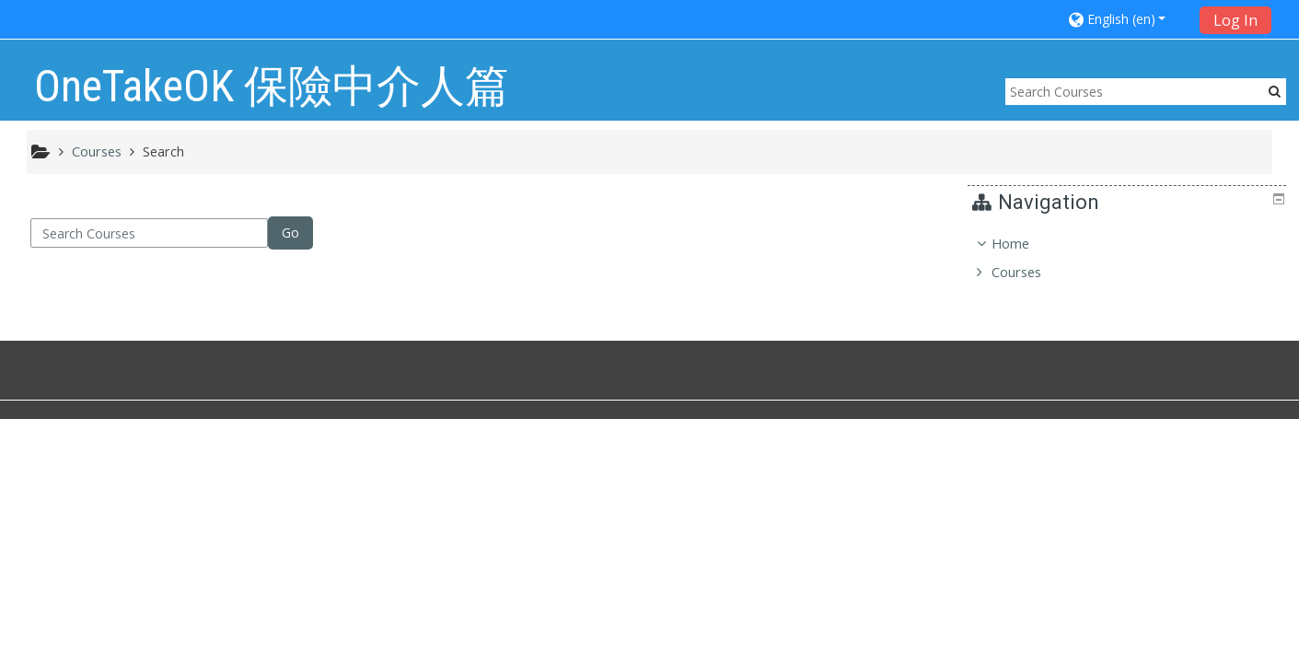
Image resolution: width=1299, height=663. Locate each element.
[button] (1128, 19)
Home (1024, 243)
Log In (1235, 20)
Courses (1030, 272)
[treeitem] (1129, 258)
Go (290, 232)
